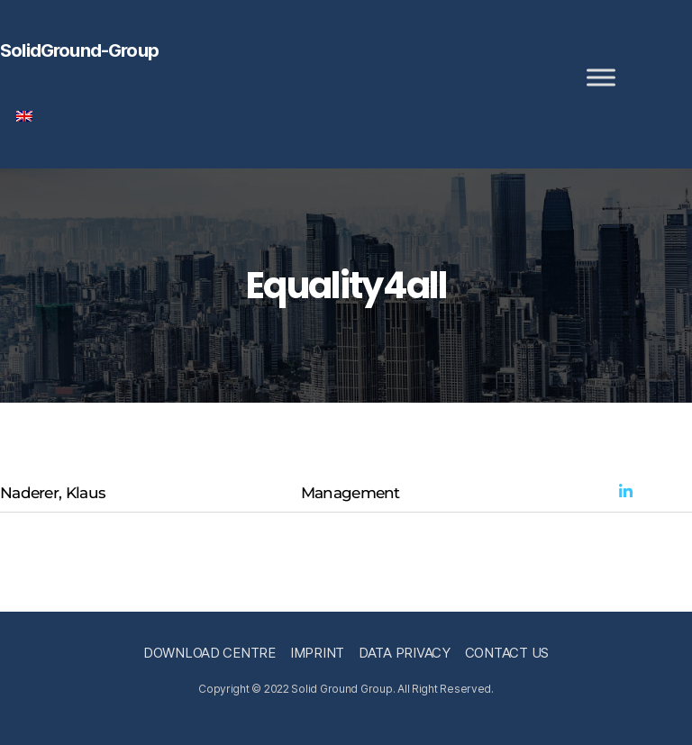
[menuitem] (24, 116)
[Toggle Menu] (601, 77)
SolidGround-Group (79, 50)
